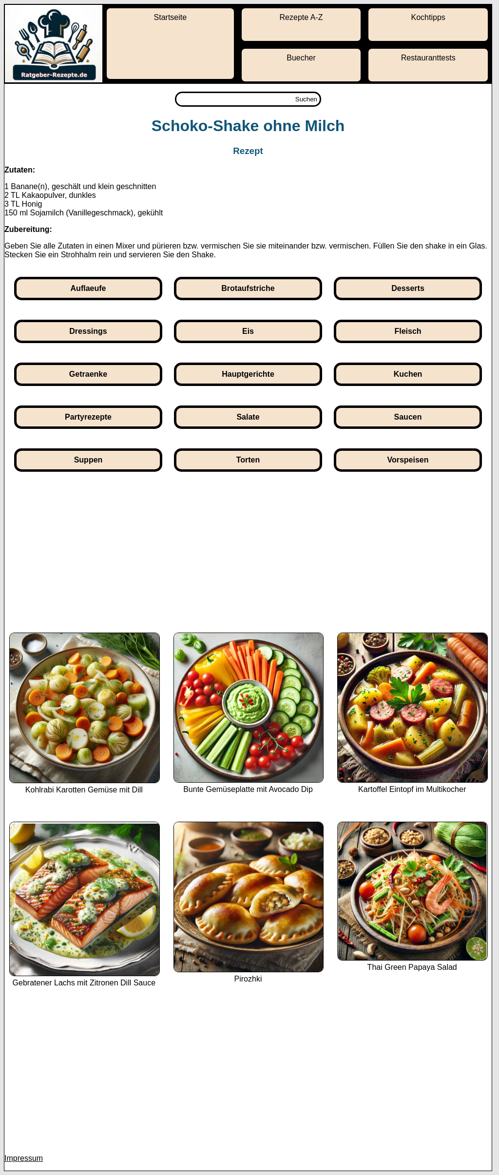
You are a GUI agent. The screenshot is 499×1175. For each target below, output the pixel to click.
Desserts (407, 288)
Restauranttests (428, 58)
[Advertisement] (248, 559)
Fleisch (407, 331)
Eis (248, 331)
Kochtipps (428, 17)
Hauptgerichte (248, 374)
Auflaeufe (88, 288)
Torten (248, 460)
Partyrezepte (88, 417)
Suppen (88, 460)
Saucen (408, 417)
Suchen (306, 99)
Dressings (88, 331)
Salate (247, 417)
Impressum (23, 1158)
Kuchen (408, 374)
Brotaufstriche (247, 288)
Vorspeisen (407, 460)
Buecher (301, 58)
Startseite (170, 17)
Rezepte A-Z (301, 17)
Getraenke (88, 374)
